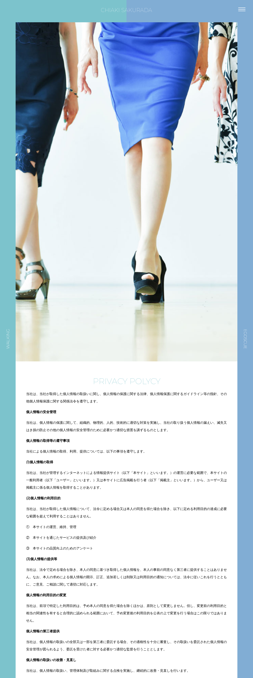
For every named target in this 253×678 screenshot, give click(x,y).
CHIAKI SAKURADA (126, 10)
